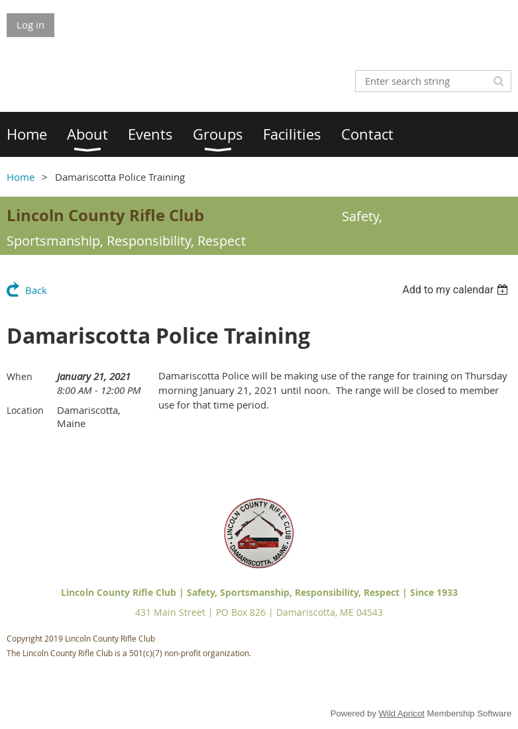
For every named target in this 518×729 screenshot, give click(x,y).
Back (36, 290)
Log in (30, 24)
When (19, 376)
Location (25, 410)
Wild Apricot (402, 713)
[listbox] (456, 289)
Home (20, 176)
